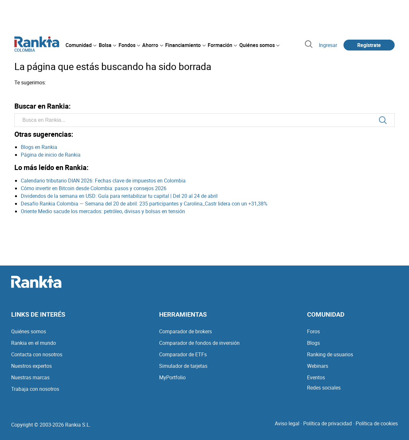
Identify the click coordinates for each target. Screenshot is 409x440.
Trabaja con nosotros (35, 388)
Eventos (316, 377)
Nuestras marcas (30, 377)
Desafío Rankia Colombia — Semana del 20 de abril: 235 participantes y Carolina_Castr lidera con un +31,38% (144, 203)
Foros (313, 331)
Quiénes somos (28, 331)
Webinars (317, 365)
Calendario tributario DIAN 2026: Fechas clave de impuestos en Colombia (103, 180)
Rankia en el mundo (33, 342)
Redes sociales (324, 387)
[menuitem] (80, 45)
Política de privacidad (327, 423)
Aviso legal (287, 423)
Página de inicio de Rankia (51, 154)
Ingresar (328, 45)
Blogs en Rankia (39, 147)
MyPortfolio (172, 377)
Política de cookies (377, 423)
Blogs (313, 342)
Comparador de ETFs (183, 354)
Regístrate (369, 45)
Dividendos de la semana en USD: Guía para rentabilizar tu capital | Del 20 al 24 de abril (119, 195)
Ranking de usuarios (330, 354)
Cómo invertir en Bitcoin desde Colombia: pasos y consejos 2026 (93, 188)
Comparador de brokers (185, 331)
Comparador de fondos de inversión (199, 342)
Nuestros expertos (31, 365)
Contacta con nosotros (36, 354)
